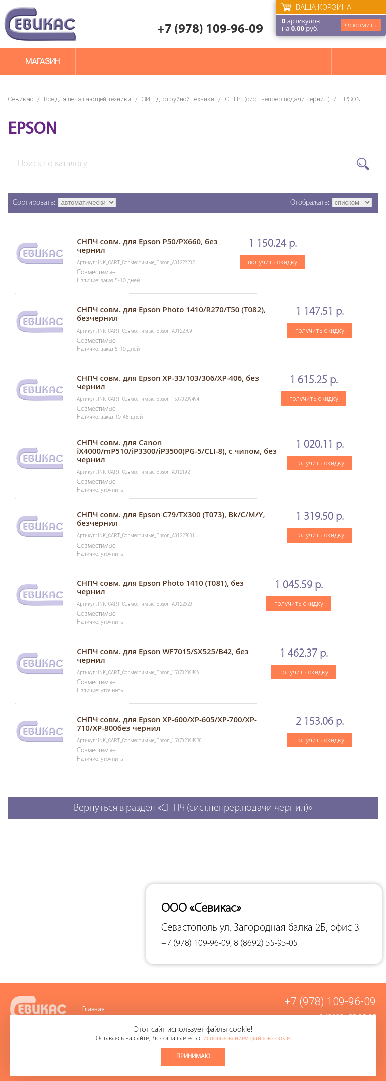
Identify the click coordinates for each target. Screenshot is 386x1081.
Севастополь (189, 928)
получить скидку (272, 262)
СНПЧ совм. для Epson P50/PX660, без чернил (147, 245)
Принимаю (193, 1056)
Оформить (361, 25)
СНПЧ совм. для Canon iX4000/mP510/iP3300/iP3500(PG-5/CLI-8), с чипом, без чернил (177, 450)
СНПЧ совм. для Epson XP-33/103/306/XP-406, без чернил (168, 382)
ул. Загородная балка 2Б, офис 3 (289, 928)
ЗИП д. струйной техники (178, 99)
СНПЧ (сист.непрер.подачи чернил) (277, 99)
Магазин (42, 61)
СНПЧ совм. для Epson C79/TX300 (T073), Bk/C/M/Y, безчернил (171, 518)
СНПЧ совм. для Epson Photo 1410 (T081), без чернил (160, 587)
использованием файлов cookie (246, 1038)
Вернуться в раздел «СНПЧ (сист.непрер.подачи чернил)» (193, 808)
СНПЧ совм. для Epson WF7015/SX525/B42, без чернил (162, 655)
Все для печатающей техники (87, 99)
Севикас (20, 99)
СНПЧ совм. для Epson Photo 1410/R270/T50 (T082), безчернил (171, 313)
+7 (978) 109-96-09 (210, 29)
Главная (93, 1009)
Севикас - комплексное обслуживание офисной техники (40, 24)
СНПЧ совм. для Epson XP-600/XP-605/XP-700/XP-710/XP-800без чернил (167, 723)
